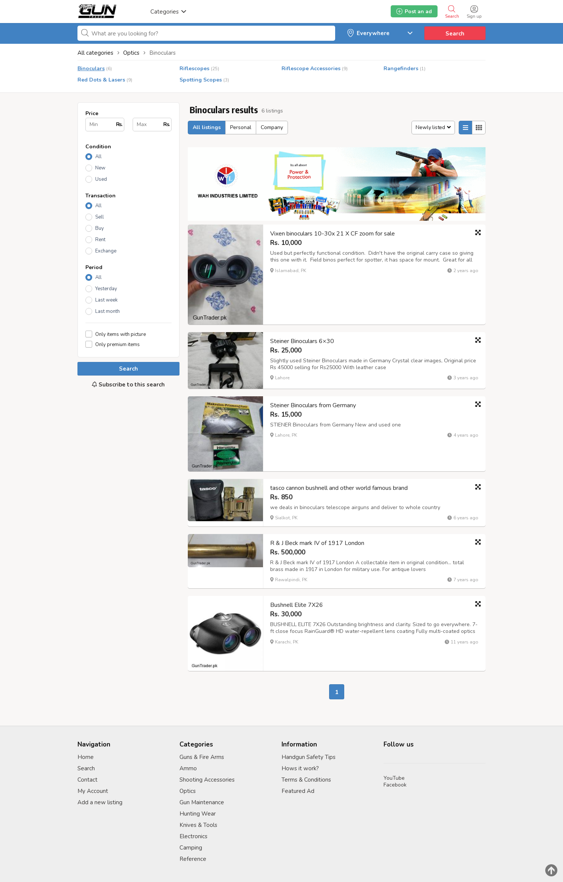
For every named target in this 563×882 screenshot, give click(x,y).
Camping (190, 847)
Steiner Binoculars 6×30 (302, 341)
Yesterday (106, 288)
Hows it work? (300, 768)
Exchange (105, 251)
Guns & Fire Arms (201, 757)
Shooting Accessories (207, 779)
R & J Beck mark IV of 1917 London (317, 543)
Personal (240, 127)
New (100, 168)
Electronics (193, 836)
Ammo (188, 768)
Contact (87, 779)
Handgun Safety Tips (309, 757)
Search (454, 33)
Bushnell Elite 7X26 (296, 605)
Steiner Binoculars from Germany (313, 405)
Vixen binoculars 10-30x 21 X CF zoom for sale (332, 233)
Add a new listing (99, 802)
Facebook (395, 784)
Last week (106, 300)
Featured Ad (298, 791)
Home (85, 757)
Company (272, 127)
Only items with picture (120, 334)
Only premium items (117, 344)
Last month (107, 311)
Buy (99, 228)
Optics (187, 791)
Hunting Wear (197, 813)
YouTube (394, 778)
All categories (95, 52)
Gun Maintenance (201, 802)
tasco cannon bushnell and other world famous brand (339, 488)
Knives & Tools (198, 825)
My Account (92, 791)
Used (101, 179)
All (98, 156)
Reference (192, 859)
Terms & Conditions (306, 779)
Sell (99, 217)
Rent (100, 239)
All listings (207, 127)
